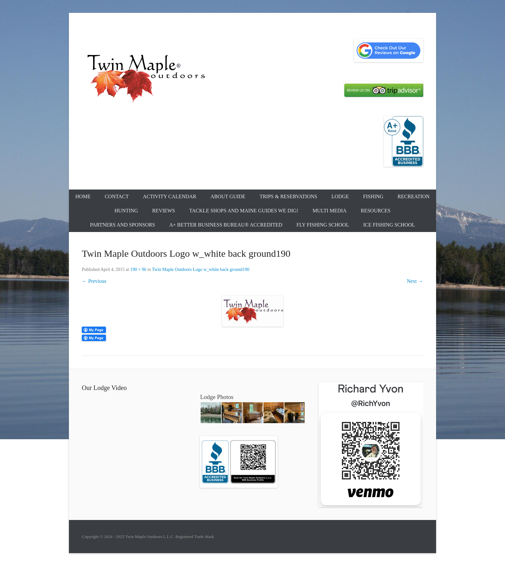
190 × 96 (138, 269)
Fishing (373, 196)
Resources (375, 210)
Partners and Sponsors (122, 224)
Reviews (163, 210)
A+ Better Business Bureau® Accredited (225, 224)
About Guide (228, 196)
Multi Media (329, 210)
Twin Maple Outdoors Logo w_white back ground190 (200, 269)
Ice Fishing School (389, 224)
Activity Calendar (169, 196)
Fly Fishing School (323, 224)
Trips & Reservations (288, 196)
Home (83, 196)
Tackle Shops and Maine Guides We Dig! (244, 210)
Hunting (126, 210)
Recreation (413, 196)
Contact (117, 196)
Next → (415, 281)
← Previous (94, 281)
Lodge (340, 196)
